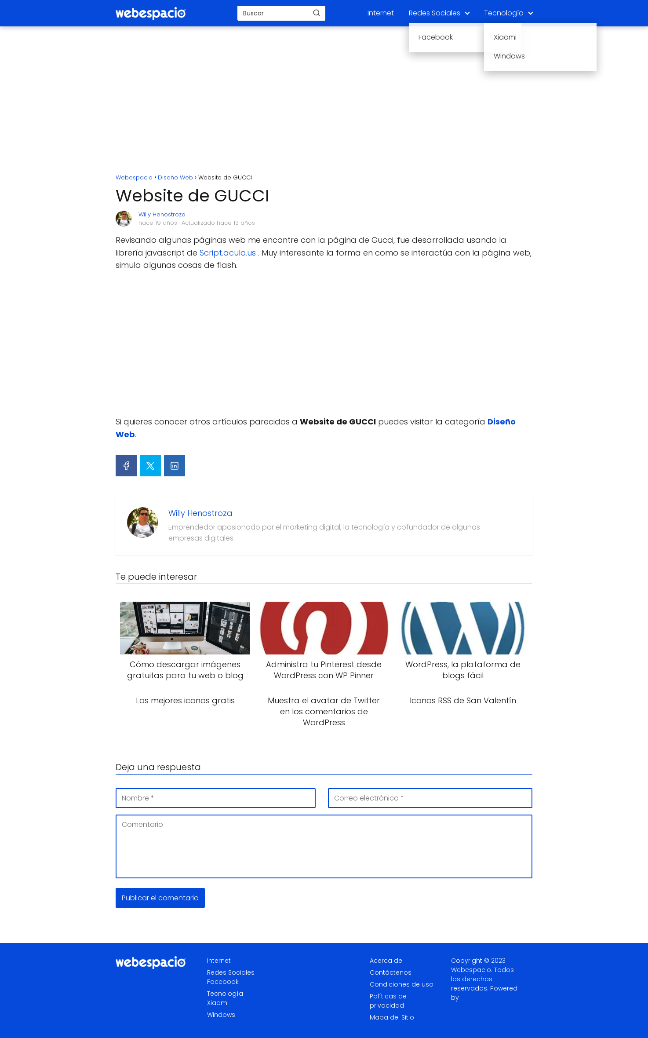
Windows (221, 1014)
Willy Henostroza (162, 214)
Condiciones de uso (401, 984)
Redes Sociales (434, 13)
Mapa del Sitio (392, 1017)
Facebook (223, 981)
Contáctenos (390, 972)
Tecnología (504, 13)
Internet (381, 13)
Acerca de (386, 960)
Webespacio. (471, 969)
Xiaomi (218, 1002)
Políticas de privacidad (388, 1001)
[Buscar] (316, 13)
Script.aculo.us (228, 252)
